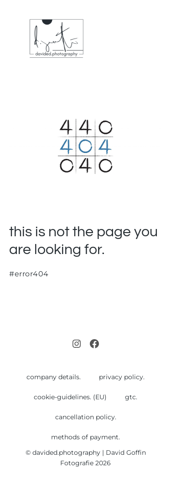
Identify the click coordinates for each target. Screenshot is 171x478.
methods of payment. (85, 437)
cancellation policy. (85, 417)
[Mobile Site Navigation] (158, 39)
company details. (53, 377)
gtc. (131, 397)
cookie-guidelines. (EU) (70, 397)
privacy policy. (122, 377)
